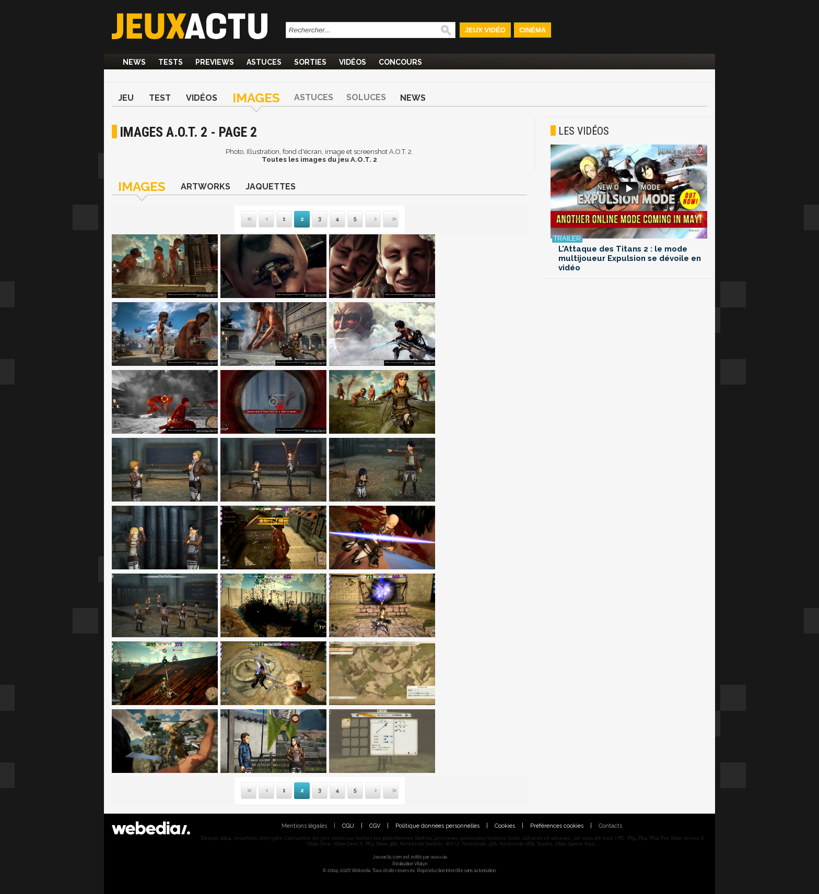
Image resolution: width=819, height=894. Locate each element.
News (134, 62)
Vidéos (352, 62)
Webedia (438, 857)
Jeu (126, 98)
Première (248, 219)
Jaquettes (270, 187)
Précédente (266, 219)
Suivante (366, 219)
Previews (214, 62)
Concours (400, 62)
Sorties (310, 62)
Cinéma (532, 30)
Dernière (383, 219)
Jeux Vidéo (485, 30)
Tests (170, 62)
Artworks (205, 187)
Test (160, 98)
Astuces (264, 62)
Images (256, 97)
